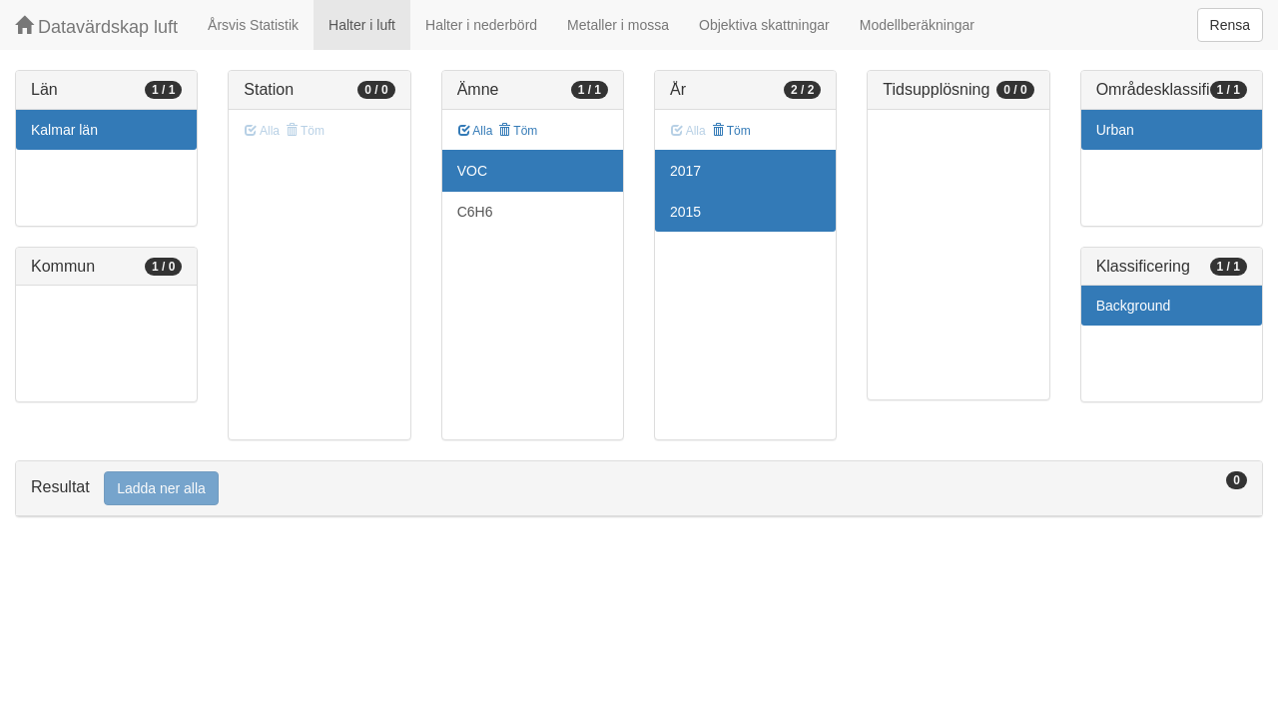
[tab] (639, 488)
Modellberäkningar (917, 25)
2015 (685, 212)
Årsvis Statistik (253, 25)
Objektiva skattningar (764, 25)
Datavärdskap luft (96, 26)
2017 (685, 171)
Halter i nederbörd (481, 25)
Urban (1115, 130)
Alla (475, 131)
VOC (472, 171)
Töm (517, 131)
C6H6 (475, 212)
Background (1133, 306)
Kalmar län (64, 130)
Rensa (1230, 25)
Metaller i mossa (618, 25)
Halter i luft (361, 25)
